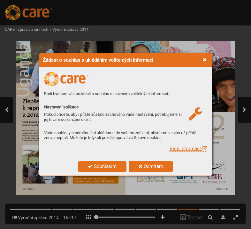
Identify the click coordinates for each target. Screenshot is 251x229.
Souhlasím (102, 166)
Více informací (188, 148)
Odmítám (151, 166)
